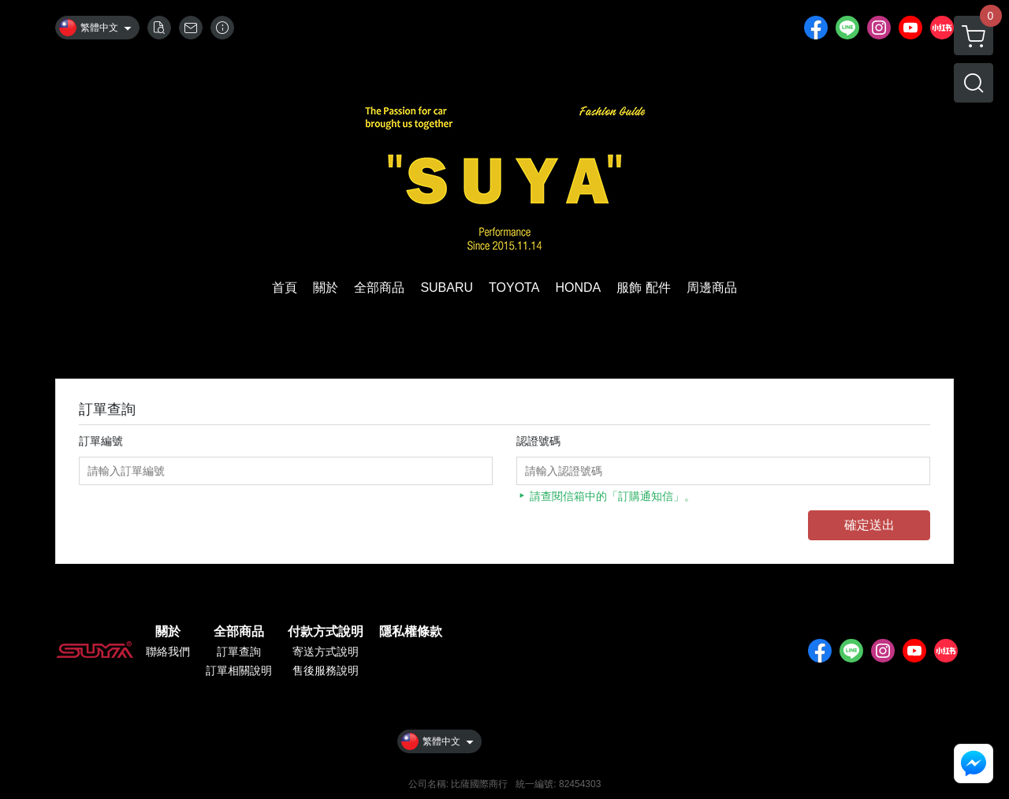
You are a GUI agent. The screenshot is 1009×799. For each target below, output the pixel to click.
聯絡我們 (168, 651)
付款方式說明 (325, 631)
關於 (168, 631)
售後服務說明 (325, 670)
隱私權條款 (410, 631)
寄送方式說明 (325, 651)
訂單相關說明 (239, 670)
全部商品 (239, 631)
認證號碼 (538, 441)
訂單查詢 (239, 651)
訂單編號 (101, 441)
